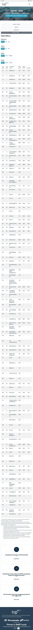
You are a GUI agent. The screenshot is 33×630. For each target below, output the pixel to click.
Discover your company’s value (16, 15)
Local (6, 55)
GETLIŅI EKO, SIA (12, 405)
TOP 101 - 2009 (16, 24)
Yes (6, 41)
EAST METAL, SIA (12, 146)
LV (1, 1)
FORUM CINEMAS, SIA (12, 253)
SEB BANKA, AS (12, 76)
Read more (16, 558)
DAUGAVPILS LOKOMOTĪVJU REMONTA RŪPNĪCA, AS (13, 282)
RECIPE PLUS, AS (12, 466)
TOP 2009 (3, 67)
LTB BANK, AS (11, 88)
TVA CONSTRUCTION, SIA (13, 341)
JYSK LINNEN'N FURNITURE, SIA (12, 291)
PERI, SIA (10, 220)
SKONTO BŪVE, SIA (12, 350)
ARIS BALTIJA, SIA (12, 314)
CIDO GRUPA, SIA (12, 231)
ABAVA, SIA (11, 378)
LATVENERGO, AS (12, 319)
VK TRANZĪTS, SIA (12, 492)
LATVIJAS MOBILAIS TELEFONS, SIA (12, 152)
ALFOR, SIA (11, 216)
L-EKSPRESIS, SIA (12, 505)
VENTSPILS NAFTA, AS (12, 156)
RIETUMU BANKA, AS (13, 203)
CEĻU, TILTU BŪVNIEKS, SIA (12, 434)
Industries (16, 30)
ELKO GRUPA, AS (12, 160)
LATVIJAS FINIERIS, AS (12, 310)
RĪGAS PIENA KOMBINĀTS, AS (12, 327)
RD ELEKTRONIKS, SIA (12, 275)
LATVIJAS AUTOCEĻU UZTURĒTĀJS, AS (13, 401)
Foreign (10, 55)
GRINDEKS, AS (11, 70)
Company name (11, 67)
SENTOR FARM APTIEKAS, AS (12, 354)
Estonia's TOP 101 (16, 32)
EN (3, 1)
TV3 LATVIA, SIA (12, 247)
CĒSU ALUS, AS (12, 207)
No (9, 41)
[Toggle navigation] (29, 4)
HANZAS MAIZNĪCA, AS (13, 295)
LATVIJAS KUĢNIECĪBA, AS (12, 143)
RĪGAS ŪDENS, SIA (12, 396)
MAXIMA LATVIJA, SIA (12, 287)
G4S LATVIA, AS (12, 189)
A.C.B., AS (11, 488)
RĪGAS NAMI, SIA (12, 420)
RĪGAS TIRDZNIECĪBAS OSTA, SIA (12, 484)
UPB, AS (10, 452)
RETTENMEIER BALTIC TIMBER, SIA (12, 181)
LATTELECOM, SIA (12, 113)
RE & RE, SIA (11, 456)
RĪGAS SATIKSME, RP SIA (13, 411)
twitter (30, 1)
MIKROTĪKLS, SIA (12, 363)
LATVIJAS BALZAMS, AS (13, 96)
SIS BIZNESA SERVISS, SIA (11, 510)
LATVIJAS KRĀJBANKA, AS (12, 92)
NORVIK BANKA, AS (12, 135)
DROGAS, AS (11, 261)
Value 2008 (23, 67)
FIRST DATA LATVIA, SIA (13, 224)
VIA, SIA (10, 357)
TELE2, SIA (11, 194)
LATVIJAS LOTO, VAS (13, 373)
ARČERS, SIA (11, 368)
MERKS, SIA (11, 177)
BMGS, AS (11, 448)
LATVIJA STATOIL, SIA (12, 186)
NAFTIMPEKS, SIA (12, 514)
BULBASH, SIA (11, 461)
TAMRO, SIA (11, 168)
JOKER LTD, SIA (12, 383)
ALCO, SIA (11, 425)
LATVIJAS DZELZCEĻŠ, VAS (12, 445)
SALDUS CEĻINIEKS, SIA (12, 415)
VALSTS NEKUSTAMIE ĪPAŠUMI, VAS (11, 301)
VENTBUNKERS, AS (12, 474)
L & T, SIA (11, 198)
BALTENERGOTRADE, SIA (13, 265)
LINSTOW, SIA (11, 172)
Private (6, 62)
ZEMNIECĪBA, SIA (12, 479)
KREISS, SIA (11, 387)
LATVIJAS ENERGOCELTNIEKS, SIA (12, 131)
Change (28, 68)
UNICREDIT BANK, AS (13, 110)
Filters (16, 27)
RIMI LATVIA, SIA (12, 240)
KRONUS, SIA (11, 335)
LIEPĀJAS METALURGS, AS (12, 118)
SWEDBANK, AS (12, 79)
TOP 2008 (7, 67)
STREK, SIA (11, 470)
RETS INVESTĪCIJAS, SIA (12, 305)
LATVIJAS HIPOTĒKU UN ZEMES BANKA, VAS (13, 102)
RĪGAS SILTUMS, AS (12, 346)
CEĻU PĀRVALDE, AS (13, 439)
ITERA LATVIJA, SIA (12, 496)
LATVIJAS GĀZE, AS (12, 83)
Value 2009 (19, 67)
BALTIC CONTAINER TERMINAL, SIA (12, 501)
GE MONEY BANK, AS (12, 127)
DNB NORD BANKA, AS (12, 106)
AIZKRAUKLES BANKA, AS (11, 165)
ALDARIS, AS (11, 227)
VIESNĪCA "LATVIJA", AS (13, 244)
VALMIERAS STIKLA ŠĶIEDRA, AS (12, 122)
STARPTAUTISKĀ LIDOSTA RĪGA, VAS (12, 332)
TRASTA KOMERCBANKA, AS (13, 139)
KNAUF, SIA (11, 257)
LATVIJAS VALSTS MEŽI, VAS (12, 323)
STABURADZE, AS (12, 235)
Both (3, 41)
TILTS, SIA (11, 430)
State (11, 62)
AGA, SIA (11, 211)
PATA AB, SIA (11, 392)
